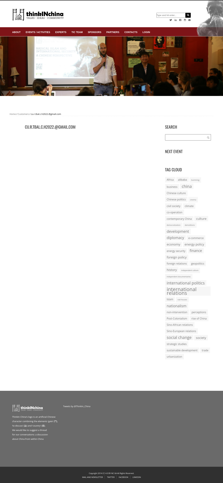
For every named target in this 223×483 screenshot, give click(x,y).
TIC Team (77, 32)
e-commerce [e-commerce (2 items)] (196, 238)
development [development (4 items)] (178, 231)
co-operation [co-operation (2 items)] (174, 212)
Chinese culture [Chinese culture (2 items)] (176, 193)
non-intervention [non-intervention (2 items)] (177, 312)
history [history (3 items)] (172, 270)
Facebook (123, 477)
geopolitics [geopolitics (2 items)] (197, 263)
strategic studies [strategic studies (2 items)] (177, 344)
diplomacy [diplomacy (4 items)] (175, 237)
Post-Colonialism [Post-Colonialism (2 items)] (177, 318)
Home (13, 114)
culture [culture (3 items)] (201, 218)
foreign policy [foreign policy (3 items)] (177, 257)
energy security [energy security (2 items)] (176, 251)
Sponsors (94, 32)
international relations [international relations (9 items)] (182, 291)
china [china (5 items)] (187, 186)
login (146, 32)
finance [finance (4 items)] (196, 250)
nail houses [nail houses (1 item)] (182, 299)
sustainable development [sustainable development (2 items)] (182, 350)
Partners (112, 32)
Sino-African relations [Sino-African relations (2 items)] (180, 325)
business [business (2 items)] (172, 187)
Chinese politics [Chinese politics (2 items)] (176, 199)
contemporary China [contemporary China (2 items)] (179, 219)
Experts (60, 32)
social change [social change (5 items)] (179, 337)
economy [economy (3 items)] (173, 244)
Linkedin (136, 477)
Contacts (130, 32)
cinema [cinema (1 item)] (193, 200)
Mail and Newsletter (92, 477)
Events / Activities (38, 32)
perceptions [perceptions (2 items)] (199, 312)
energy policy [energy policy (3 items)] (194, 244)
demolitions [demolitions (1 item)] (190, 225)
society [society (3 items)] (201, 337)
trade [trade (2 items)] (205, 350)
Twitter (110, 477)
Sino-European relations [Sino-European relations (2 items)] (181, 331)
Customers (23, 114)
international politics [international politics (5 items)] (186, 283)
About (16, 32)
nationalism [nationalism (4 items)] (176, 305)
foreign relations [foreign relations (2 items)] (177, 263)
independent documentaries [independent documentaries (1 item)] (179, 276)
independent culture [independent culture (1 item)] (189, 270)
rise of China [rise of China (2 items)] (199, 318)
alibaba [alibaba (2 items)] (182, 180)
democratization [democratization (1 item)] (174, 225)
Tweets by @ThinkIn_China (77, 406)
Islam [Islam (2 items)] (170, 299)
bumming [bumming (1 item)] (195, 180)
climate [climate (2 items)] (189, 206)
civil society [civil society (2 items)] (174, 206)
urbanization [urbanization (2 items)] (174, 356)
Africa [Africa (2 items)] (170, 180)
